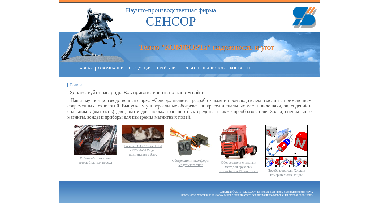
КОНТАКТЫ (240, 68)
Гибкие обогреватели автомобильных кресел (95, 160)
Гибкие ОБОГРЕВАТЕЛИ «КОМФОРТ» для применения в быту (143, 150)
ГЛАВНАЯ (84, 68)
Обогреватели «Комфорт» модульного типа (191, 163)
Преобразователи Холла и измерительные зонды (286, 172)
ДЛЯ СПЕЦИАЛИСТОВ (205, 68)
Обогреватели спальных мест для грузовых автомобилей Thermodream (238, 166)
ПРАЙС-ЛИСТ (168, 68)
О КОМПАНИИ (111, 68)
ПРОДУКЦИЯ (140, 68)
